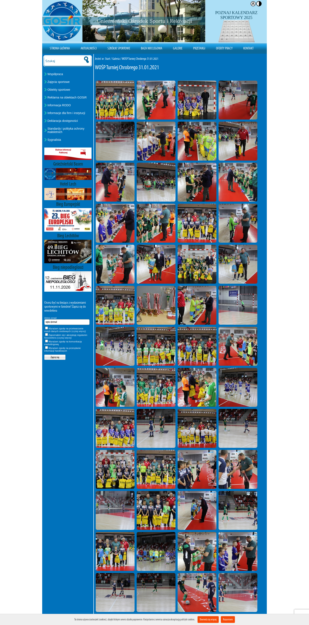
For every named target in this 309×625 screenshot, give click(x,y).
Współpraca (55, 74)
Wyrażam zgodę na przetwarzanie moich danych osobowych (65, 329)
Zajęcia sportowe (58, 82)
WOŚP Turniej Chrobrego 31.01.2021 (140, 59)
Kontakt (248, 48)
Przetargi (199, 48)
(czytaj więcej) (78, 331)
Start (107, 59)
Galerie (177, 48)
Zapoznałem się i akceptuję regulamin (65, 336)
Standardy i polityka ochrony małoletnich (65, 130)
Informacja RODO (59, 105)
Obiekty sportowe (58, 89)
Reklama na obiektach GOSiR (67, 97)
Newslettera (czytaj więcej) (58, 337)
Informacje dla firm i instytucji (66, 113)
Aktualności (89, 48)
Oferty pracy (224, 48)
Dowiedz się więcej (208, 619)
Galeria (116, 59)
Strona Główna (60, 48)
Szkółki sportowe (118, 48)
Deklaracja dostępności (62, 120)
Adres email (50, 318)
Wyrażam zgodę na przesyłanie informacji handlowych (62, 349)
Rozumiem (228, 619)
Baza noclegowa (151, 48)
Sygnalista (54, 139)
